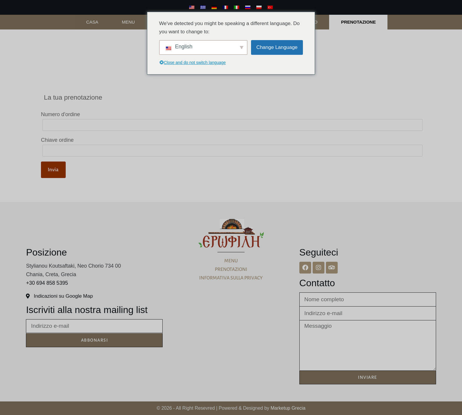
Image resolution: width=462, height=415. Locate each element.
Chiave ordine (57, 140)
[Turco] (270, 7)
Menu (128, 21)
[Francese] (225, 7)
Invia (53, 169)
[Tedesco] (214, 7)
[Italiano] (236, 7)
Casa (92, 21)
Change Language (277, 47)
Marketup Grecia (287, 408)
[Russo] (247, 7)
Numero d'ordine (60, 114)
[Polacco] (259, 7)
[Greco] (203, 7)
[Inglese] (191, 7)
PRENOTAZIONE (358, 21)
